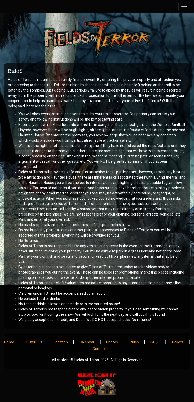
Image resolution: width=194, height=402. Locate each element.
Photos (112, 342)
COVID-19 (34, 342)
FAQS (155, 342)
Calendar (86, 342)
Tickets (177, 342)
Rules (134, 342)
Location (61, 342)
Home (9, 342)
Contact (99, 349)
